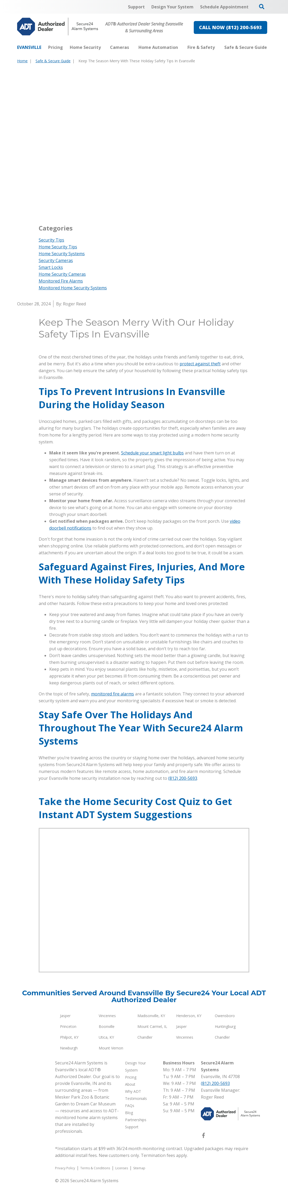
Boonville (107, 1026)
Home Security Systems (62, 254)
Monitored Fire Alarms (61, 281)
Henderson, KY (188, 1015)
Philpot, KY (69, 1037)
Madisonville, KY (151, 1015)
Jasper (65, 1015)
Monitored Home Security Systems (73, 288)
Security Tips (51, 240)
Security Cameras (56, 260)
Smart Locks (51, 267)
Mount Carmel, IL (152, 1026)
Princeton (68, 1026)
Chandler (144, 1037)
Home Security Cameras (62, 274)
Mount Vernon (111, 1047)
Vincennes (107, 1015)
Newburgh (69, 1047)
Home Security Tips (58, 247)
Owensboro (225, 1015)
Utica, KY (106, 1037)
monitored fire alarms (112, 694)
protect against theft (200, 364)
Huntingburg (225, 1026)
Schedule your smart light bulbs (152, 453)
